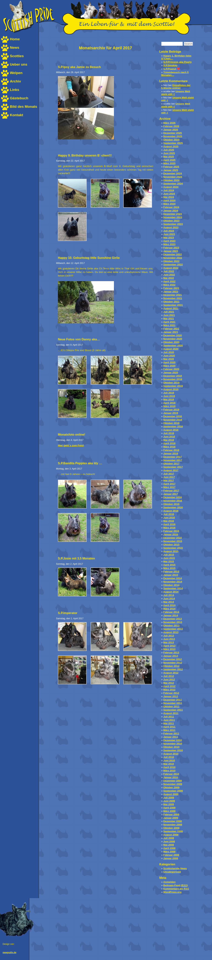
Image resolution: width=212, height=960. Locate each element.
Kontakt (16, 115)
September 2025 (173, 143)
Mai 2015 (168, 561)
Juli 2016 (168, 514)
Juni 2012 (169, 679)
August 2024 (170, 187)
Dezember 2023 (172, 214)
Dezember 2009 (172, 780)
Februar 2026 (171, 126)
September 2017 (173, 467)
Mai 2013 (168, 642)
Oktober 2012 (171, 666)
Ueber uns (18, 64)
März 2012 (169, 689)
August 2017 (170, 470)
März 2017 (169, 487)
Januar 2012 (170, 696)
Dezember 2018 (172, 416)
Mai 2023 (168, 237)
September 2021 (173, 305)
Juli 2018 (168, 433)
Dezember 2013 (172, 618)
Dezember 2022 (172, 254)
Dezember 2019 (172, 375)
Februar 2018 (171, 450)
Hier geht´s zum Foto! (71, 445)
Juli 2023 (168, 230)
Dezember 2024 (172, 173)
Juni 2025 (169, 153)
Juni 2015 (169, 558)
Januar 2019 (170, 413)
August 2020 (170, 348)
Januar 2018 (170, 453)
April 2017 (169, 483)
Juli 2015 (168, 554)
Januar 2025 (170, 170)
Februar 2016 (171, 531)
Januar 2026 (170, 129)
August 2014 (170, 591)
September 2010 (173, 750)
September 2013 (173, 629)
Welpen (16, 73)
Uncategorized (172, 871)
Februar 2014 (171, 612)
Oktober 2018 (171, 423)
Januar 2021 (170, 332)
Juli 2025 (168, 149)
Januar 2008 (170, 858)
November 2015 (172, 541)
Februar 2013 (171, 652)
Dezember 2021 (172, 295)
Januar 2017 (170, 494)
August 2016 (170, 510)
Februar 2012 (171, 693)
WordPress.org (172, 892)
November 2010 (172, 743)
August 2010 (170, 753)
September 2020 (173, 345)
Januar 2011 (170, 736)
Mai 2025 (168, 156)
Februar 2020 (171, 369)
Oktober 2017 (171, 463)
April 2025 (169, 160)
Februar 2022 (171, 288)
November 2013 (172, 622)
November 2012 (172, 662)
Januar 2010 (170, 777)
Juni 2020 (169, 355)
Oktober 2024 (171, 180)
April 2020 (169, 362)
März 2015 (169, 568)
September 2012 (173, 669)
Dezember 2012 (172, 659)
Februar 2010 (171, 774)
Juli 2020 (168, 352)
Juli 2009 (168, 797)
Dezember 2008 (172, 821)
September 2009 (173, 790)
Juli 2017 (168, 473)
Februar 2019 (171, 409)
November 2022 (172, 257)
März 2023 (169, 244)
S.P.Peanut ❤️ (171, 68)
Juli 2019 (168, 392)
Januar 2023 (170, 251)
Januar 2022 (170, 291)
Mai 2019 (168, 399)
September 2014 (173, 588)
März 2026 (169, 122)
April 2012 (169, 686)
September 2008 (173, 831)
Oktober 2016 (171, 504)
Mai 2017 (168, 480)
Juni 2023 (169, 234)
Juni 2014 (169, 598)
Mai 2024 (168, 197)
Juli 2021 (168, 311)
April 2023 (169, 241)
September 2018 (173, 426)
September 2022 (173, 264)
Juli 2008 (168, 838)
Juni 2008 (169, 841)
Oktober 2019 (171, 382)
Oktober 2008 (171, 828)
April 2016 (169, 524)
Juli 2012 (168, 676)
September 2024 (173, 183)
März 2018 (169, 446)
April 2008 (169, 848)
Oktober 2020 (171, 342)
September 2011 (173, 709)
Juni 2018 (169, 436)
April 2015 (169, 564)
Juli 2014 (168, 595)
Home (15, 39)
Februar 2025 (171, 166)
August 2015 (170, 551)
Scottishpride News (175, 868)
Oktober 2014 (171, 585)
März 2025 (169, 163)
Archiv (15, 81)
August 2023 (170, 227)
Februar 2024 (171, 207)
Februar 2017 (171, 490)
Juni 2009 (169, 801)
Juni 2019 (169, 396)
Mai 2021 (168, 318)
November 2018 (172, 419)
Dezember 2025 (172, 133)
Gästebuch (19, 98)
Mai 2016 (168, 521)
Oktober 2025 (171, 139)
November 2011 (172, 703)
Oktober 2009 (171, 787)
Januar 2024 (170, 210)
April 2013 (169, 645)
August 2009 (170, 794)
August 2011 (170, 713)
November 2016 (172, 500)
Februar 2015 (171, 571)
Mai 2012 (168, 682)
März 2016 (169, 527)
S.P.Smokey (170, 65)
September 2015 (173, 548)
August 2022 (170, 268)
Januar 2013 (170, 655)
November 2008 (172, 824)
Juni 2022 (169, 274)
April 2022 (169, 281)
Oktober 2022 (171, 261)
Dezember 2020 (172, 335)
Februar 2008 (171, 855)
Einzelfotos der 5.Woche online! (176, 86)
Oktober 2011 (171, 706)
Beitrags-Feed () (175, 885)
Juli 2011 (168, 716)
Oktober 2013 (171, 625)
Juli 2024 (168, 190)
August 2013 (170, 632)
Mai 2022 (168, 278)
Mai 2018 (168, 440)
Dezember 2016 (172, 497)
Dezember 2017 (172, 456)
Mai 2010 (168, 763)
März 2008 (169, 851)
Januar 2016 (170, 534)
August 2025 (170, 146)
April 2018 (169, 443)
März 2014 (169, 608)
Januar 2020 (170, 372)
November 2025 (172, 136)
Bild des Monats (23, 107)
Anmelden (169, 882)
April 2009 (169, 807)
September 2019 (173, 386)
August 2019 (170, 389)
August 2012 (170, 672)
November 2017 (172, 460)
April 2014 (169, 605)
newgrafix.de (9, 952)
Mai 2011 (168, 723)
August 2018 (170, 429)
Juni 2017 (169, 477)
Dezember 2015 (172, 537)
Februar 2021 (171, 328)
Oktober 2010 (171, 747)
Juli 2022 (168, 271)
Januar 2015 (170, 575)
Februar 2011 (171, 733)
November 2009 (172, 784)
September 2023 (173, 224)
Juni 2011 (169, 720)
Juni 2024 (169, 193)
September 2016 (173, 507)
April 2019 (169, 402)
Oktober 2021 (171, 301)
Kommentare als (176, 888)
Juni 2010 (169, 760)
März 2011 (169, 730)
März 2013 (169, 649)
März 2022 (169, 284)
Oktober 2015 (171, 544)
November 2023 (172, 217)
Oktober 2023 (171, 220)
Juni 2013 (169, 639)
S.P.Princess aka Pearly (177, 62)
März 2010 (169, 770)
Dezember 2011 (172, 699)
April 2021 (169, 321)
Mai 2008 (168, 844)
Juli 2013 (168, 635)
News (14, 47)
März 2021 (169, 325)
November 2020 (172, 338)
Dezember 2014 (172, 578)
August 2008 (170, 834)
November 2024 (172, 176)
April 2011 (169, 726)
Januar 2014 (170, 615)
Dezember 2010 (172, 740)
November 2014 (172, 581)
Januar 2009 (170, 817)
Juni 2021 (169, 315)
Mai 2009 (168, 804)
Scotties (17, 56)
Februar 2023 (171, 247)
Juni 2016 (169, 517)
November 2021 (172, 298)
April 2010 (169, 767)
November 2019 (172, 379)
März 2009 (169, 811)
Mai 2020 (168, 359)
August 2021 (170, 308)
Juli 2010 (168, 757)
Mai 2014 (168, 602)
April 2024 (169, 200)
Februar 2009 (171, 814)
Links (14, 90)
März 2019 (169, 406)
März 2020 (169, 365)
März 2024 (169, 203)
